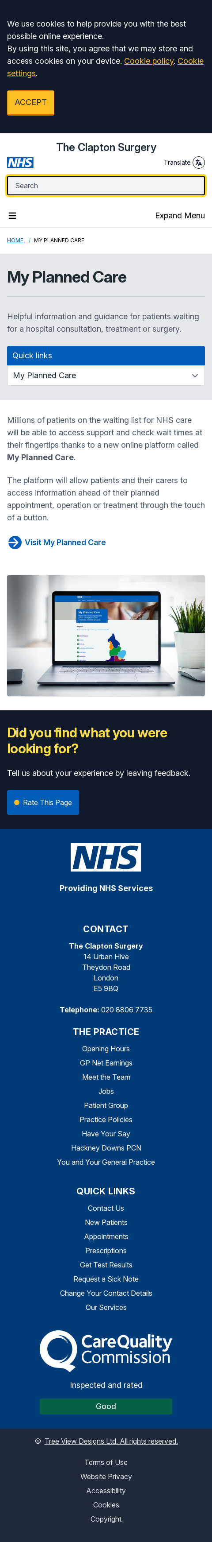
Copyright (106, 1519)
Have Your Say (106, 1133)
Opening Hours (106, 1048)
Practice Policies (106, 1119)
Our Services (106, 1307)
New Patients (106, 1222)
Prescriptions (106, 1250)
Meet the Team (106, 1077)
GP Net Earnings (106, 1062)
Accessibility (106, 1490)
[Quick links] (106, 375)
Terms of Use (106, 1462)
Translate (184, 162)
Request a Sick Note (106, 1279)
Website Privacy (106, 1476)
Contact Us (106, 1208)
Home (15, 240)
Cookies (106, 1504)
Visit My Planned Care (56, 542)
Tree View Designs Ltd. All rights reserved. (111, 1441)
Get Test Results (106, 1264)
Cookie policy (149, 61)
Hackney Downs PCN (106, 1147)
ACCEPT (31, 102)
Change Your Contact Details (106, 1293)
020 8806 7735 (126, 1009)
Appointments (106, 1236)
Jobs (106, 1091)
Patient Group (106, 1105)
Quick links (32, 355)
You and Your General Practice (106, 1162)
